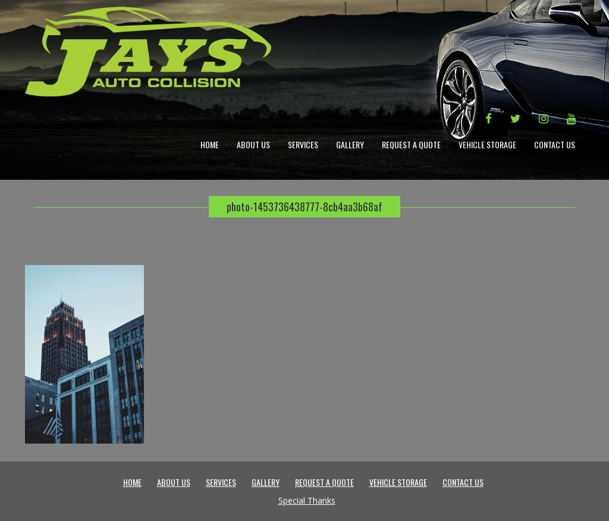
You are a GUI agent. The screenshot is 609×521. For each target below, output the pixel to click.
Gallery (350, 144)
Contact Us (554, 144)
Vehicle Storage (487, 144)
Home (209, 144)
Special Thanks (306, 500)
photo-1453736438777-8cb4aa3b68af (304, 206)
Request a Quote (411, 144)
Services (303, 144)
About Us (253, 144)
